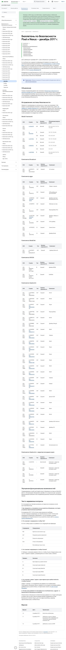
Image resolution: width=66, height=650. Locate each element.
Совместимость (46, 8)
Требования (21, 645)
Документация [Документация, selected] (14, 1)
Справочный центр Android (56, 643)
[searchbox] (9, 12)
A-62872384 (31, 152)
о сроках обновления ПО (35, 70)
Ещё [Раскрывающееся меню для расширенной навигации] (24, 1)
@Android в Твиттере (39, 643)
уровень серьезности (33, 108)
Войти (63, 1)
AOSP (23, 31)
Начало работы (14, 8)
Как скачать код (22, 647)
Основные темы (35, 8)
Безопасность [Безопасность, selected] (24, 8)
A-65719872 (31, 139)
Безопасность (35, 31)
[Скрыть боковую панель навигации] (15, 647)
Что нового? (4, 8)
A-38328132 (31, 145)
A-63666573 (31, 126)
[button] (7, 20)
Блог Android (37, 647)
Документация (6, 5)
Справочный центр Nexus (55, 647)
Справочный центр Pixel (55, 645)
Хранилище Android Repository (25, 643)
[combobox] (40, 1)
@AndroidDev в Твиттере (40, 645)
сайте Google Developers (30, 81)
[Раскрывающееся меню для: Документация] (19, 1)
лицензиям (45, 631)
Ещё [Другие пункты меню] (54, 8)
